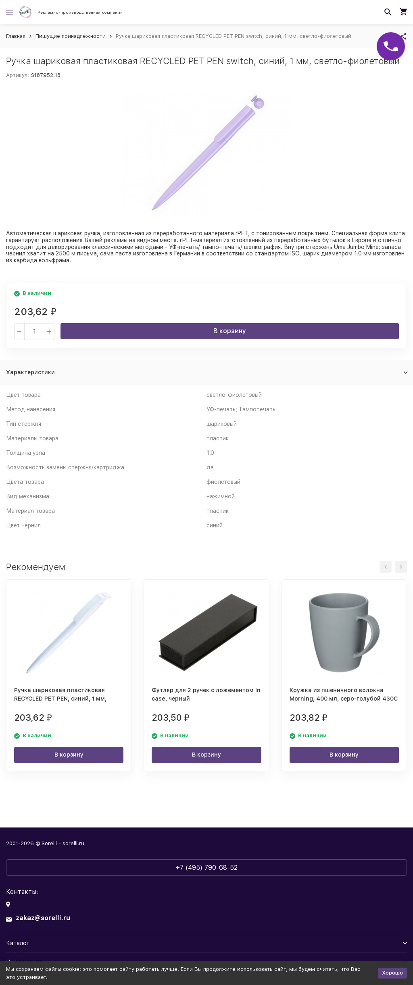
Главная (15, 36)
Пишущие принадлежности (70, 36)
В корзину (229, 331)
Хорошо (392, 973)
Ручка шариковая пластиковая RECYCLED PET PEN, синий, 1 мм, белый (60, 698)
